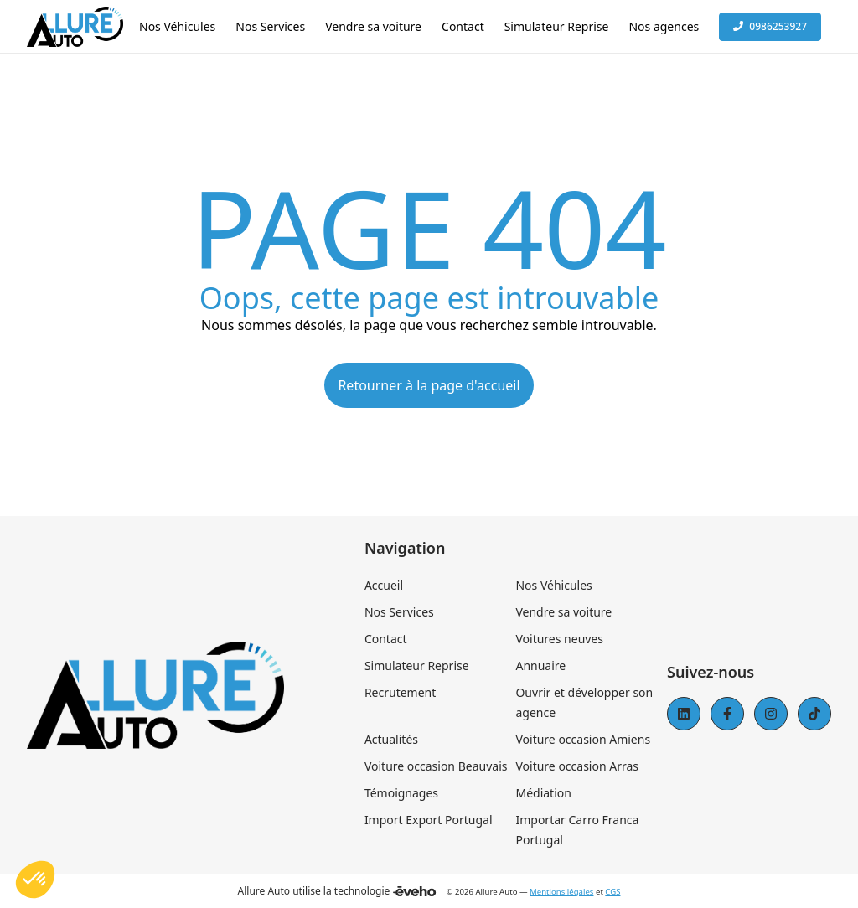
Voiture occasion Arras (576, 766)
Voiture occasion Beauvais (436, 766)
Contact (385, 639)
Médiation (543, 793)
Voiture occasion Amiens (582, 739)
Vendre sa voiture (563, 612)
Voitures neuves (559, 639)
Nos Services (399, 612)
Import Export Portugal (428, 820)
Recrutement (400, 692)
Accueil (383, 585)
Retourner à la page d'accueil (428, 385)
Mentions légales (561, 891)
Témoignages (401, 793)
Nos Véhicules (553, 585)
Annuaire (540, 665)
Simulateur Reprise (416, 665)
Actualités (391, 739)
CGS (612, 891)
